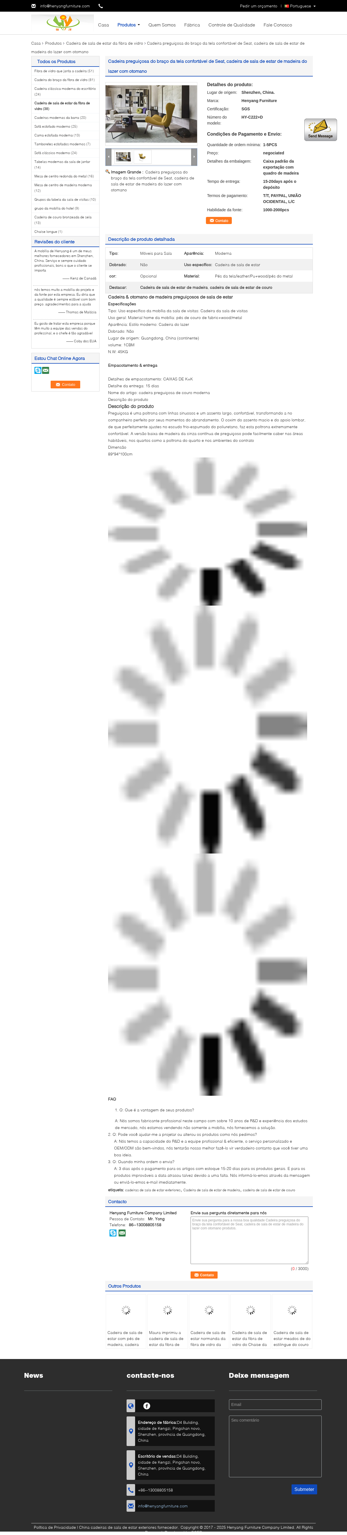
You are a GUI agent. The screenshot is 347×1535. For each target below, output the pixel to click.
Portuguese (300, 5)
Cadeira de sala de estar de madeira (211, 1190)
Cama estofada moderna (53, 135)
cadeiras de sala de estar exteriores (153, 1190)
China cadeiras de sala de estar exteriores (117, 1527)
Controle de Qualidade (231, 24)
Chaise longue (45, 231)
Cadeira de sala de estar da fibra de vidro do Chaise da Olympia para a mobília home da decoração (249, 1347)
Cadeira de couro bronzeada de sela (63, 217)
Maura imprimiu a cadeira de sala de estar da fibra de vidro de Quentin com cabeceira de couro (166, 1347)
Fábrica (192, 24)
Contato (221, 220)
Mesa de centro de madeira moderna (63, 185)
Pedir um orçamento (258, 5)
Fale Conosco (278, 24)
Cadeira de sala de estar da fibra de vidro (104, 43)
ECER (196, 1532)
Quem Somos (162, 24)
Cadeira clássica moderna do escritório (65, 88)
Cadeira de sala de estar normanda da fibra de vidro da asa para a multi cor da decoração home (209, 1347)
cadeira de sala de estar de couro (269, 1190)
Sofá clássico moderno (52, 153)
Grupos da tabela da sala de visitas (61, 199)
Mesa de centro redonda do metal (60, 176)
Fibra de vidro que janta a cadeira (60, 71)
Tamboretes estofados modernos (59, 144)
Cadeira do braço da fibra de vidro (61, 80)
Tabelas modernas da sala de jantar (62, 161)
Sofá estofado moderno (52, 126)
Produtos (126, 24)
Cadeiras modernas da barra (56, 117)
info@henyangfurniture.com (65, 5)
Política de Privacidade (55, 1527)
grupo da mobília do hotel (54, 208)
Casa (103, 24)
